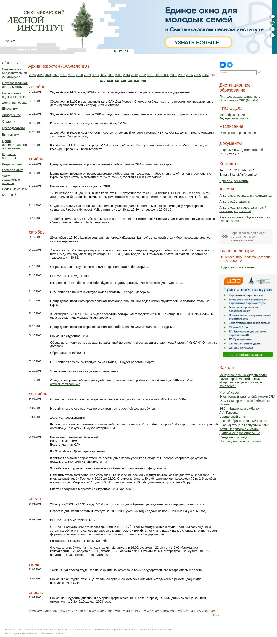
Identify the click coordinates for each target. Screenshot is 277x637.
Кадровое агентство (9, 156)
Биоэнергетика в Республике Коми (244, 425)
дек (143, 80)
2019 (87, 75)
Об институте (12, 63)
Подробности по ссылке (236, 267)
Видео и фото (12, 164)
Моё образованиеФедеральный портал (234, 116)
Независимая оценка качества (14, 95)
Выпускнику (10, 134)
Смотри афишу (77, 136)
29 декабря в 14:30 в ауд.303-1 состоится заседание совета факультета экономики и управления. (120, 92)
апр (102, 80)
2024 (48, 75)
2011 (150, 75)
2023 (55, 75)
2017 (103, 75)
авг (117, 80)
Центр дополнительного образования (14, 144)
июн (110, 80)
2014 (126, 75)
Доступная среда (14, 102)
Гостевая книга (12, 170)
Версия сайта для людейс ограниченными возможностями (248, 236)
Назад (215, 615)
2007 (181, 75)
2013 (134, 75)
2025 (40, 75)
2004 (205, 75)
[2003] (214, 75)
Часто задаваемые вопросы (11, 179)
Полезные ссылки (15, 189)
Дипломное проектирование (239, 433)
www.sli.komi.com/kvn (65, 384)
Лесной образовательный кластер (243, 421)
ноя (136, 80)
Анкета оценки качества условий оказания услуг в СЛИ (242, 209)
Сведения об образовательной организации (14, 72)
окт (130, 80)
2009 (165, 75)
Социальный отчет (232, 416)
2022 (63, 75)
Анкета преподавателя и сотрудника (245, 195)
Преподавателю (13, 128)
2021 (71, 75)
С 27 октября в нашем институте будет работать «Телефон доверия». (100, 292)
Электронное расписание (237, 133)
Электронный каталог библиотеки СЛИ (247, 396)
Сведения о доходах (234, 437)
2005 (197, 75)
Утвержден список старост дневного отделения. (84, 371)
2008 (173, 75)
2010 (157, 75)
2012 (142, 75)
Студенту (8, 121)
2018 (95, 75)
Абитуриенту (11, 115)
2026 (32, 75)
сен (123, 80)
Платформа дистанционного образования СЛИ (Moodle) (239, 98)
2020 (79, 75)
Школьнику (10, 108)
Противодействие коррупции (240, 441)
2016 (111, 75)
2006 (189, 75)
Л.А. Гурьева (228, 412)
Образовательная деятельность (15, 84)
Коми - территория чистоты (239, 429)
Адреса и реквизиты (233, 181)
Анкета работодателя (234, 201)
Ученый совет (229, 392)
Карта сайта (10, 195)
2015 (118, 75)
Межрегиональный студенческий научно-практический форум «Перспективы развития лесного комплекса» (243, 380)
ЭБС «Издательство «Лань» (239, 408)
